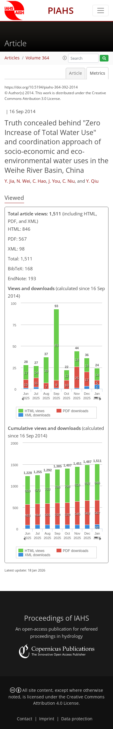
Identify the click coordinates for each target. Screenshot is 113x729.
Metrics (97, 73)
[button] (65, 58)
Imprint (46, 719)
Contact (24, 719)
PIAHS (61, 10)
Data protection (77, 719)
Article (75, 73)
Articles (12, 58)
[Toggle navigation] (100, 10)
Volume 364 (37, 58)
